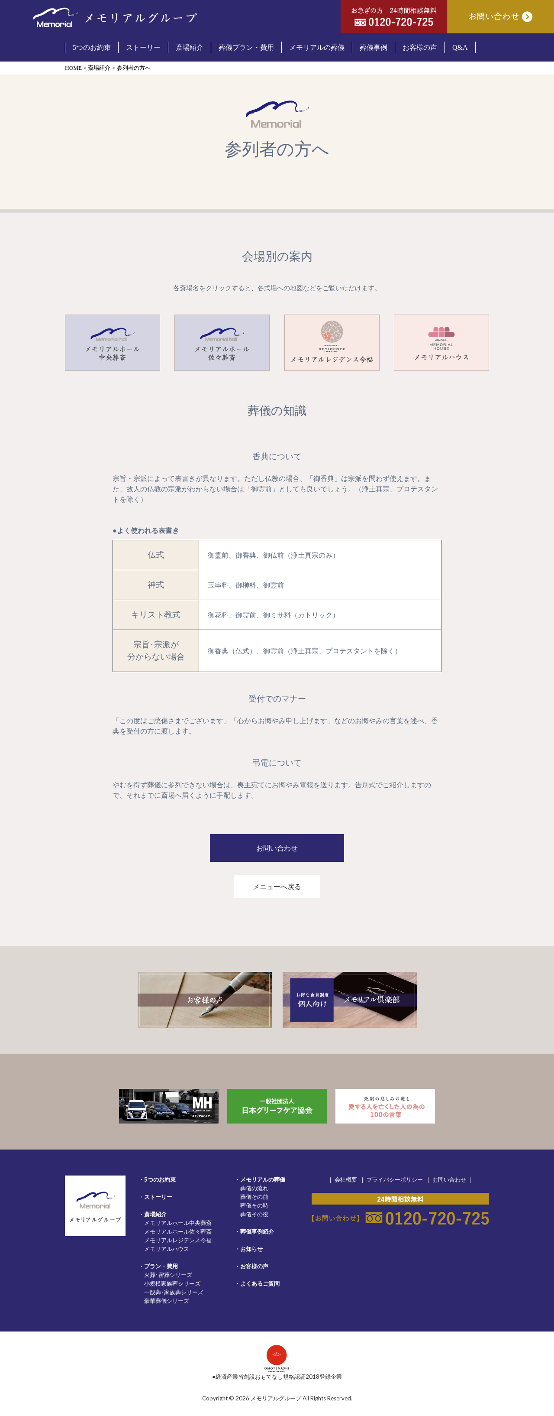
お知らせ (251, 1248)
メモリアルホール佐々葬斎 (178, 1231)
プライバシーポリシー (395, 1179)
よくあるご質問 (260, 1283)
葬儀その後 (254, 1214)
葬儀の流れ (254, 1188)
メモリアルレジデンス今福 (178, 1240)
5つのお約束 (160, 1179)
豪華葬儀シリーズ (166, 1300)
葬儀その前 (254, 1196)
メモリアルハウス (166, 1248)
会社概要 (346, 1179)
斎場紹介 (155, 1214)
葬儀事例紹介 (257, 1231)
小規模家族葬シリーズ (172, 1283)
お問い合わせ (449, 1179)
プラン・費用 (161, 1266)
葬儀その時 (254, 1205)
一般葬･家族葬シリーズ (173, 1292)
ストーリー (158, 1196)
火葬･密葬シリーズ (168, 1274)
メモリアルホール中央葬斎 (178, 1222)
